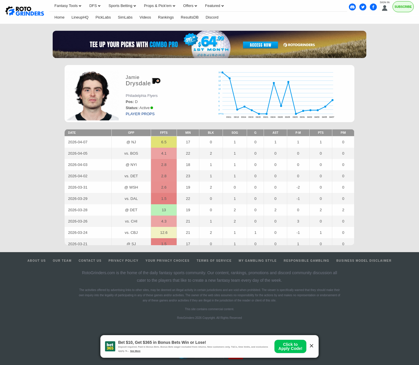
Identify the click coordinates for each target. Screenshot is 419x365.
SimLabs (125, 17)
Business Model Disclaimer (364, 260)
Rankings (166, 17)
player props (140, 114)
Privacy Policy (124, 260)
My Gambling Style (258, 260)
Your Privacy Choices (167, 260)
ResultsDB (189, 17)
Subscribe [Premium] (403, 6)
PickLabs (103, 17)
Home (59, 17)
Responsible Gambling (306, 260)
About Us (36, 260)
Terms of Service (214, 260)
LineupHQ (80, 17)
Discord (212, 17)
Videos (145, 17)
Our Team (62, 260)
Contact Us (90, 260)
